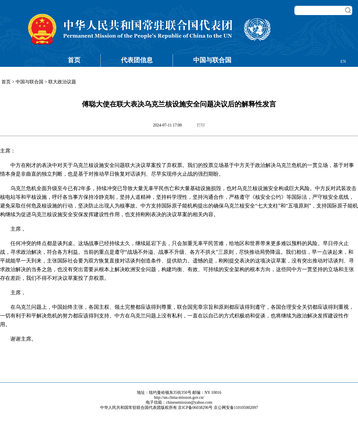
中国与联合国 (212, 60)
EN (343, 61)
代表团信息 (137, 60)
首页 (74, 60)
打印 (201, 125)
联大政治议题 (62, 81)
